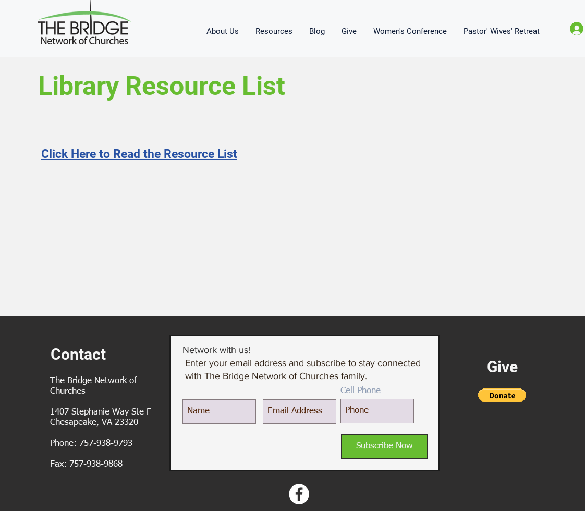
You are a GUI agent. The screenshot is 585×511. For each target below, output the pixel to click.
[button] (223, 31)
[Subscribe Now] (384, 446)
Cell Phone (360, 390)
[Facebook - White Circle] (299, 494)
